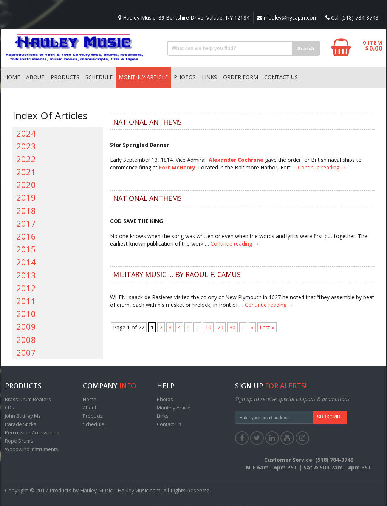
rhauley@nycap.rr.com (286, 17)
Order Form (240, 77)
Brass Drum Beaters (28, 399)
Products (65, 77)
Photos (185, 77)
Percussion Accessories (32, 432)
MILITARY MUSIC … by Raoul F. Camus (177, 274)
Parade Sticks (20, 424)
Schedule (99, 77)
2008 (26, 340)
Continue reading (322, 167)
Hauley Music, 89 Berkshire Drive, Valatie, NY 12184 (182, 17)
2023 (26, 146)
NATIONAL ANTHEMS (147, 122)
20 (220, 327)
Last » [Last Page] (267, 327)
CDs (9, 407)
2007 (26, 352)
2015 (26, 249)
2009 (26, 326)
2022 (26, 159)
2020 (26, 185)
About (35, 77)
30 (232, 327)
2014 (26, 262)
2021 (26, 172)
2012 (26, 288)
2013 (26, 275)
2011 (26, 301)
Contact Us (281, 77)
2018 (26, 211)
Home (12, 77)
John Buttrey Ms (23, 416)
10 (208, 327)
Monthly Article (143, 77)
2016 (26, 236)
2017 (26, 223)
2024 (26, 133)
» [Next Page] (252, 327)
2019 (26, 197)
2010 (26, 314)
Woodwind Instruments (31, 449)
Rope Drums (19, 441)
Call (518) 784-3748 (351, 17)
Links (209, 77)
